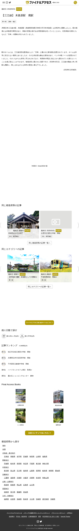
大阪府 (25, 478)
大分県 (32, 499)
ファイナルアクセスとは (14, 513)
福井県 (25, 471)
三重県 (6, 478)
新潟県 (6, 471)
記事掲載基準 (32, 516)
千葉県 (32, 463)
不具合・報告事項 (21, 516)
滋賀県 (12, 478)
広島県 (25, 485)
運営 (39, 516)
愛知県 (57, 471)
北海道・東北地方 (8, 453)
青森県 (12, 456)
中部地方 (5, 467)
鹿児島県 (45, 499)
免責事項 (11, 516)
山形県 (38, 456)
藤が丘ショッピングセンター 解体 (21, 376)
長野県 (38, 471)
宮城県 (25, 456)
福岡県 (6, 499)
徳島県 (6, 492)
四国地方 (5, 489)
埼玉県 (25, 463)
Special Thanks (65, 516)
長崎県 (19, 499)
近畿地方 (5, 474)
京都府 (19, 478)
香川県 (12, 492)
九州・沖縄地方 (8, 496)
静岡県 (51, 471)
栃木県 (12, 463)
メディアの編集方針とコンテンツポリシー (36, 513)
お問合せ (69, 513)
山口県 (32, 485)
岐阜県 (44, 471)
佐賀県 (12, 499)
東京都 (38, 463)
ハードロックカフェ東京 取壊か (20, 370)
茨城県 (6, 463)
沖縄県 (52, 499)
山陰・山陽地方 (8, 481)
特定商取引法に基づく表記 (50, 516)
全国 (4, 449)
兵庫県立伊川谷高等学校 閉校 (19, 358)
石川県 (19, 471)
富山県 (12, 471)
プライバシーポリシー (58, 513)
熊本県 (25, 499)
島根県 (12, 485)
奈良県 (38, 478)
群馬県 (19, 463)
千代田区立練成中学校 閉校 (18, 364)
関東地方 (5, 460)
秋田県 (32, 456)
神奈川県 (45, 463)
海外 (4, 445)
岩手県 (19, 456)
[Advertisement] (40, 42)
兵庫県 (32, 478)
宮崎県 (38, 499)
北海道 (6, 456)
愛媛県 (19, 492)
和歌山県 (45, 478)
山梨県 (32, 471)
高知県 (25, 492)
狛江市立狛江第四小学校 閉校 (19, 352)
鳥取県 (6, 485)
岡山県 (19, 485)
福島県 (44, 456)
